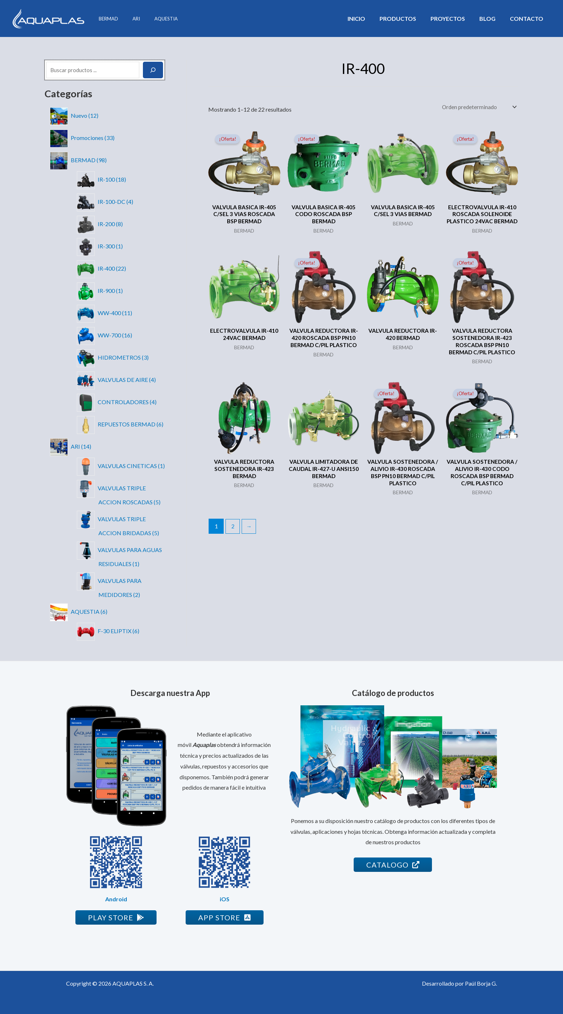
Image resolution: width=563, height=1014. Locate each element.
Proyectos (455, 18)
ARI (128, 19)
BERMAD (106, 19)
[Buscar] (153, 70)
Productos (408, 18)
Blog (492, 18)
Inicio (369, 18)
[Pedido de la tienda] (477, 107)
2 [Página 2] (233, 538)
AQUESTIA (153, 19)
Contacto (528, 18)
